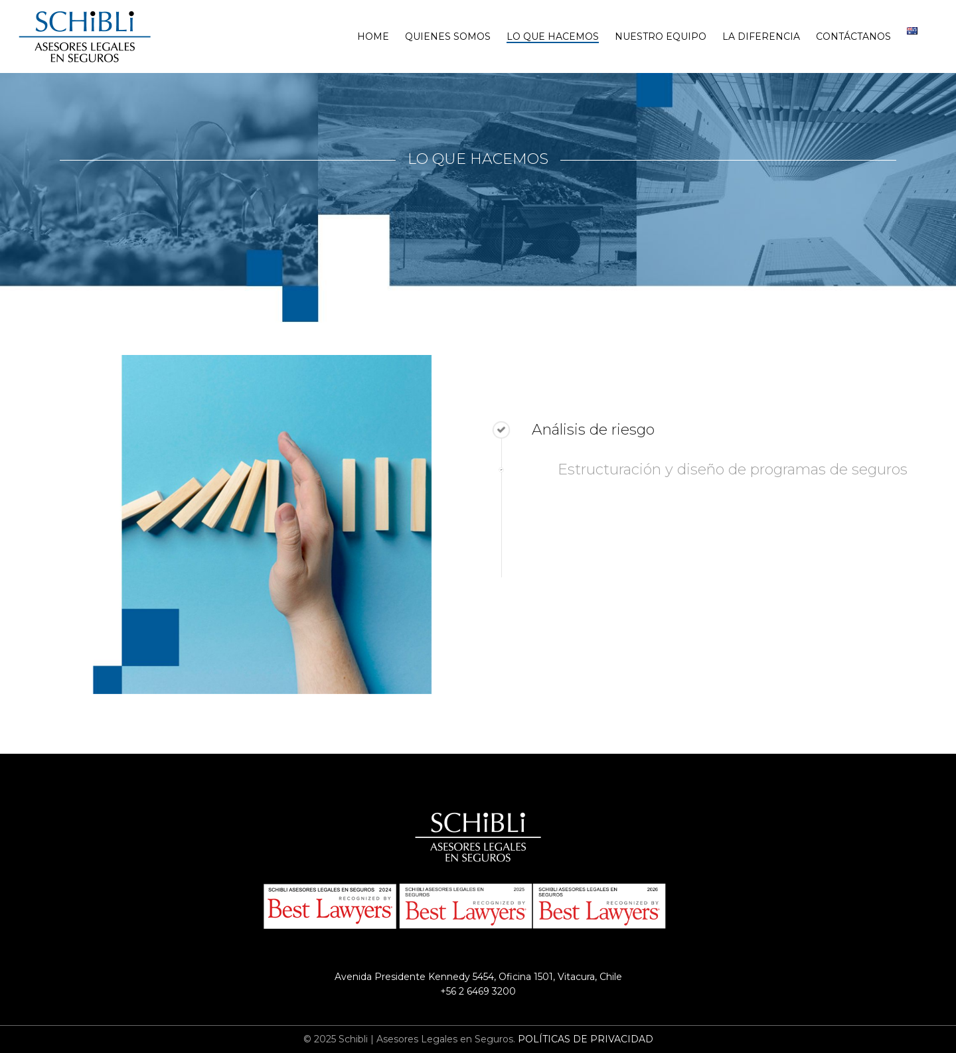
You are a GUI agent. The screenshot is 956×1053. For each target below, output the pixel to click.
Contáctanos (853, 36)
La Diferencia (761, 36)
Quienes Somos (448, 36)
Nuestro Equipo (660, 36)
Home (373, 36)
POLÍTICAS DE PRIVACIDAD (585, 1039)
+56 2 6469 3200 (478, 991)
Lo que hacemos (553, 36)
